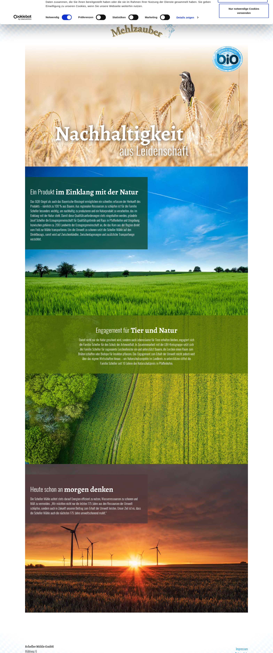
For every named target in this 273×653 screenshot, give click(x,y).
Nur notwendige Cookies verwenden (244, 34)
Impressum (242, 649)
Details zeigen (185, 40)
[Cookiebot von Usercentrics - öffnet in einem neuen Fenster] (22, 40)
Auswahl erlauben (242, 20)
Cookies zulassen (243, 9)
